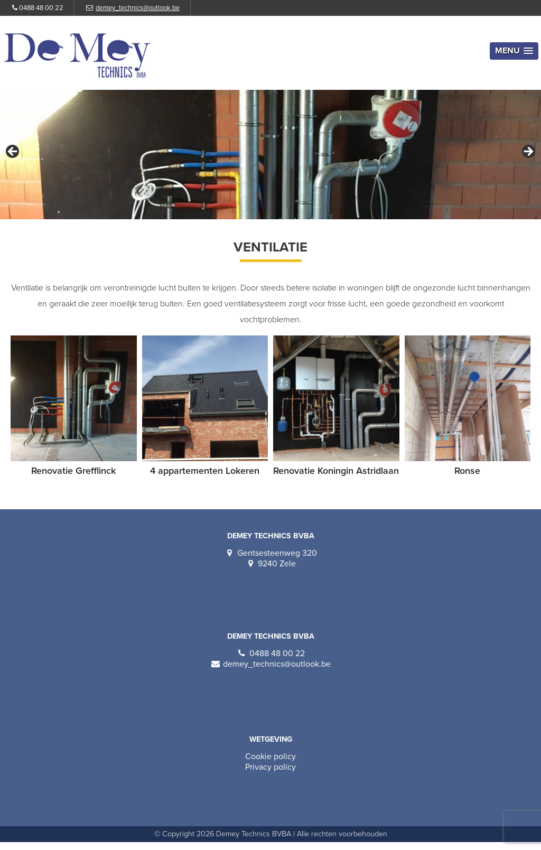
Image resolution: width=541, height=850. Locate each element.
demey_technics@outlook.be (138, 8)
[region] (270, 155)
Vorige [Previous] (13, 152)
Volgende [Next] (528, 152)
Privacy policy (270, 767)
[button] (514, 51)
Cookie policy (270, 756)
